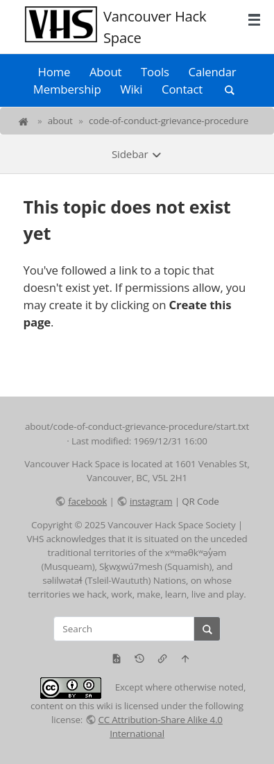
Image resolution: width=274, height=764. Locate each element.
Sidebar (137, 154)
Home (53, 72)
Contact (182, 89)
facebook (87, 501)
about (60, 120)
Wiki (131, 89)
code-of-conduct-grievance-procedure (168, 120)
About (105, 72)
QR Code (200, 501)
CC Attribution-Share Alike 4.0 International (160, 726)
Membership (67, 89)
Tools (155, 72)
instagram (151, 501)
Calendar (213, 72)
